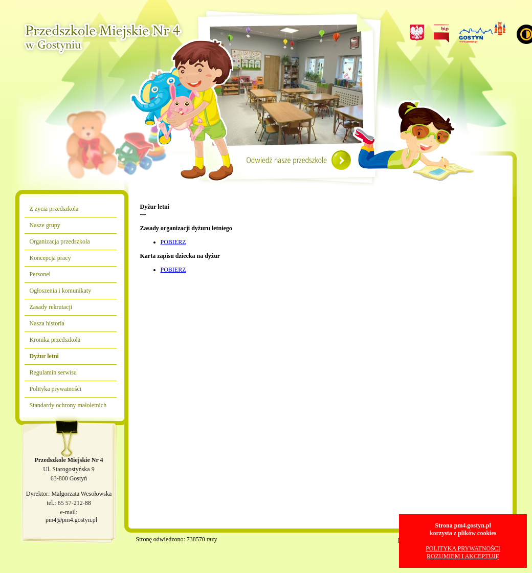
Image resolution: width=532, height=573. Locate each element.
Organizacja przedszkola (60, 241)
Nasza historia (47, 323)
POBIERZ (173, 242)
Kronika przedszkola (55, 339)
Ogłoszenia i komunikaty (61, 290)
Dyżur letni (44, 356)
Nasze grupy (45, 225)
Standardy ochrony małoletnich (68, 405)
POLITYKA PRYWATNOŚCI (463, 548)
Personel (40, 274)
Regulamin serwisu (53, 372)
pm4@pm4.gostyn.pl (71, 519)
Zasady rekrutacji (51, 307)
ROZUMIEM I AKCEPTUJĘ (463, 556)
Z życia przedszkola (54, 208)
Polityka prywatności (56, 388)
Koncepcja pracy (50, 257)
